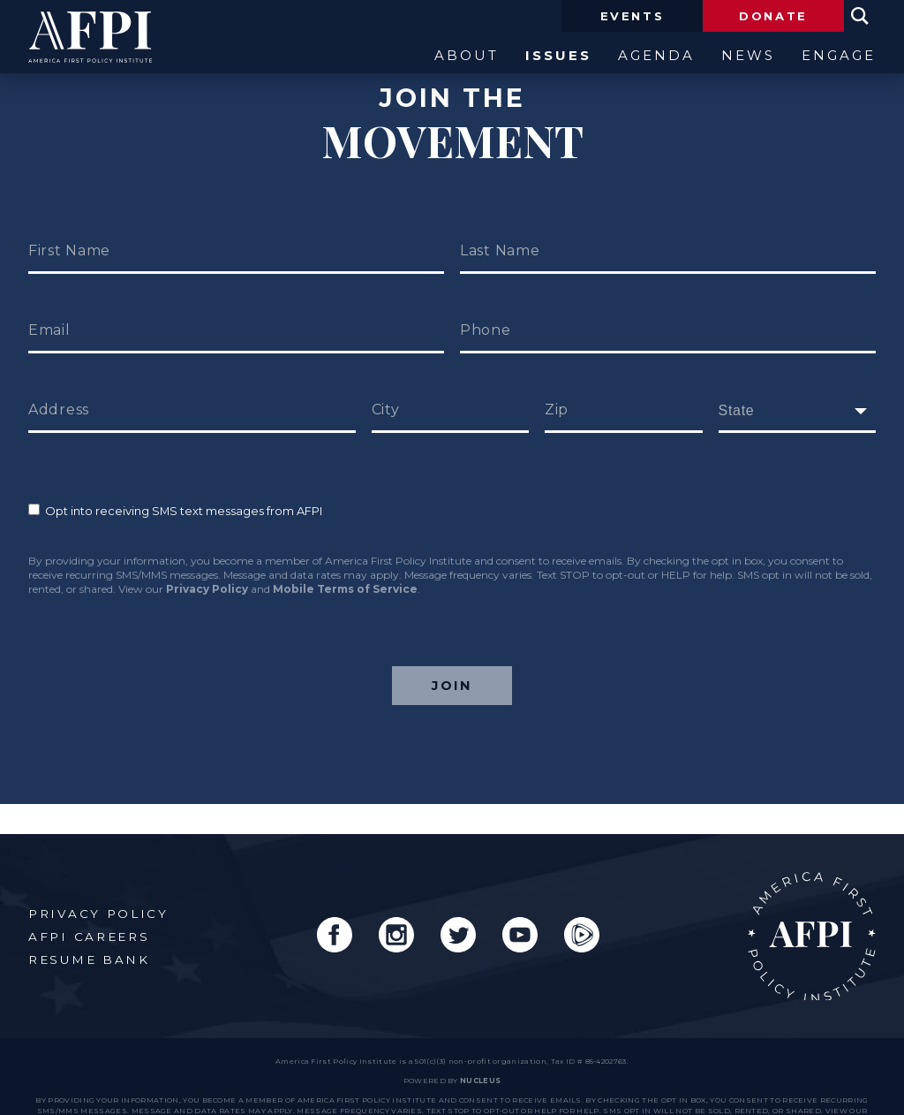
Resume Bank (89, 929)
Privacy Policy (207, 588)
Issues (558, 56)
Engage (839, 56)
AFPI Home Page (812, 907)
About (466, 56)
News (748, 56)
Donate (773, 16)
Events (632, 16)
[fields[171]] (798, 411)
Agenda (656, 56)
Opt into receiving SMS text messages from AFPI (175, 511)
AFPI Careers (88, 906)
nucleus (480, 1051)
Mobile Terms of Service (345, 588)
